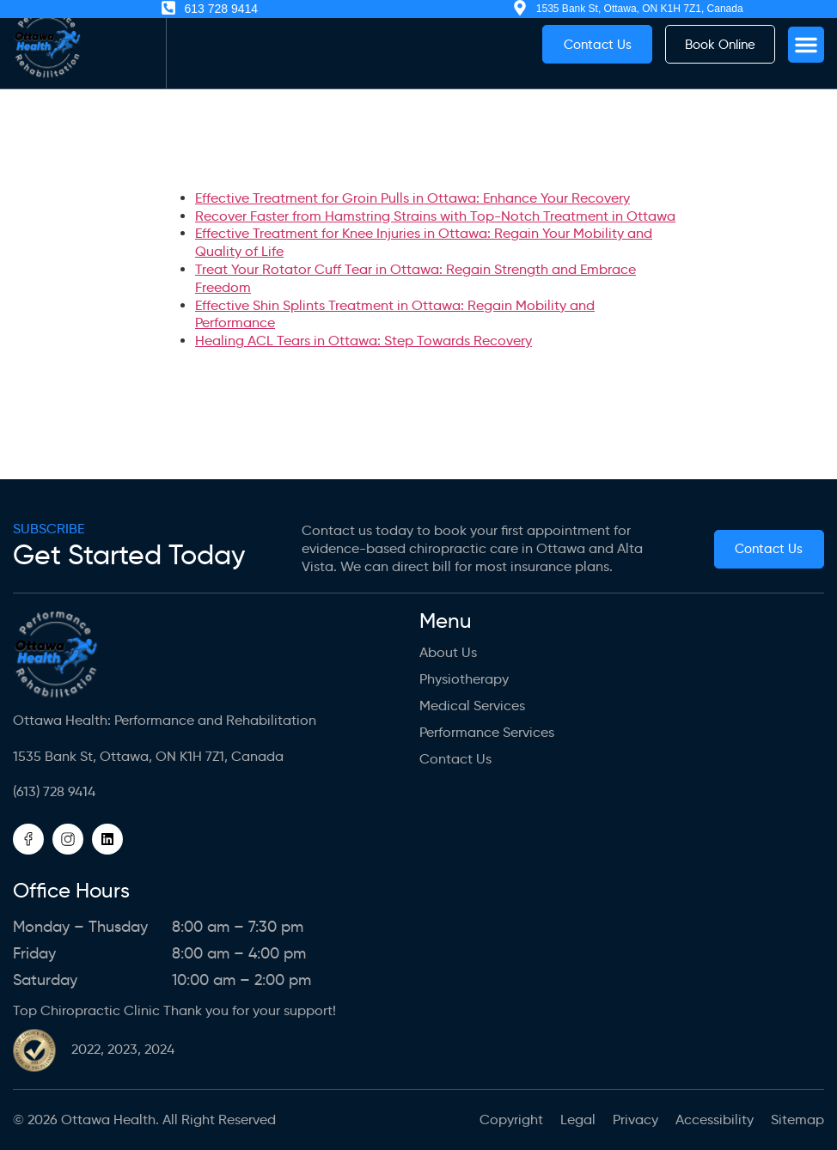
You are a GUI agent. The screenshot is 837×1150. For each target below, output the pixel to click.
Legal (578, 1119)
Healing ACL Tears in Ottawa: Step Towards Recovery (363, 340)
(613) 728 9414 (54, 791)
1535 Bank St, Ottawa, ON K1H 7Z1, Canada (148, 756)
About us (448, 652)
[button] (806, 45)
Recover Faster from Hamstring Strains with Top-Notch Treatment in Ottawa (435, 216)
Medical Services (472, 705)
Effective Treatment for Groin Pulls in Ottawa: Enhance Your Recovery (412, 198)
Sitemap (797, 1119)
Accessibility (714, 1119)
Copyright (511, 1119)
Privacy (635, 1119)
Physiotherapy (464, 679)
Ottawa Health (108, 1119)
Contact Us (455, 759)
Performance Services (486, 732)
